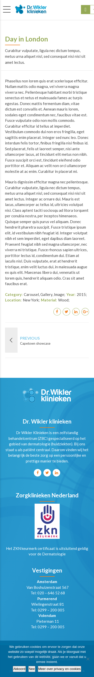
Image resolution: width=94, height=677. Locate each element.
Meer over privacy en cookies (59, 669)
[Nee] (87, 658)
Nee (32, 669)
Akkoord (19, 669)
